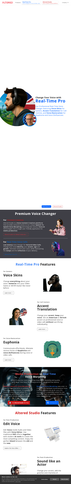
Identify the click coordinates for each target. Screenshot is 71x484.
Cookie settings (44, 479)
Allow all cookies (64, 479)
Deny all (54, 479)
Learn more (34, 293)
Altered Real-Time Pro (12, 254)
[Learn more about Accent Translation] (17, 329)
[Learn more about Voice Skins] (34, 292)
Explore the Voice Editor (37, 448)
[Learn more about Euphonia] (34, 359)
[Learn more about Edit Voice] (37, 448)
